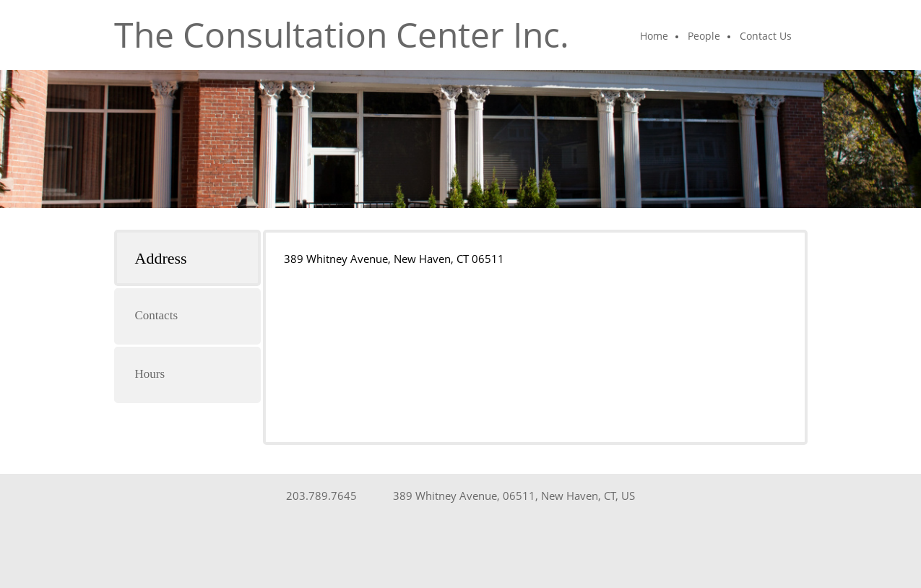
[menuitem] (654, 37)
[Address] (510, 495)
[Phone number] (317, 495)
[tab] (187, 258)
